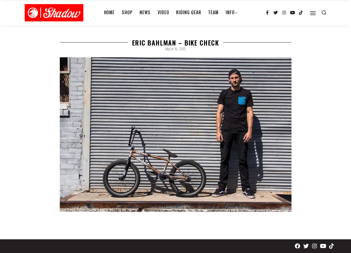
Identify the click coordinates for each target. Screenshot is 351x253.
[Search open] (323, 12)
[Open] (313, 13)
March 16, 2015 (175, 49)
